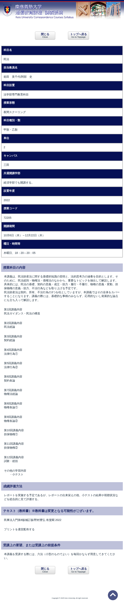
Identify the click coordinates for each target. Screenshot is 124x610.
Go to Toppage (78, 35)
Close (45, 35)
